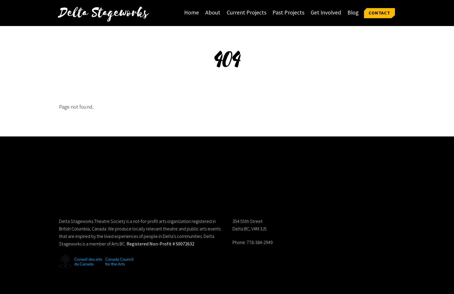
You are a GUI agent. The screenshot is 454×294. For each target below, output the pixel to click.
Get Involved (326, 12)
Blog (352, 12)
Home (191, 12)
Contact (379, 13)
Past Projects (288, 12)
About (212, 12)
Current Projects (246, 12)
